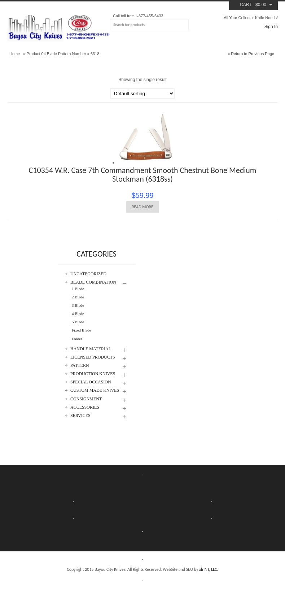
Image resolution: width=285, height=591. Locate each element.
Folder (77, 339)
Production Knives (92, 374)
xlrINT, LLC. (208, 569)
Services (80, 415)
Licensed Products (92, 357)
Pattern (79, 365)
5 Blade (78, 322)
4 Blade (78, 313)
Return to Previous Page (252, 54)
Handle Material (90, 349)
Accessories (84, 407)
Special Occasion (90, 382)
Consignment (86, 399)
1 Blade (78, 288)
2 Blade (78, 297)
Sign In (271, 26)
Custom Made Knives (94, 390)
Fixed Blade (81, 330)
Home (14, 54)
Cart (245, 4)
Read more (142, 206)
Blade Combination (93, 282)
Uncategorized (88, 274)
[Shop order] (142, 93)
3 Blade (78, 305)
